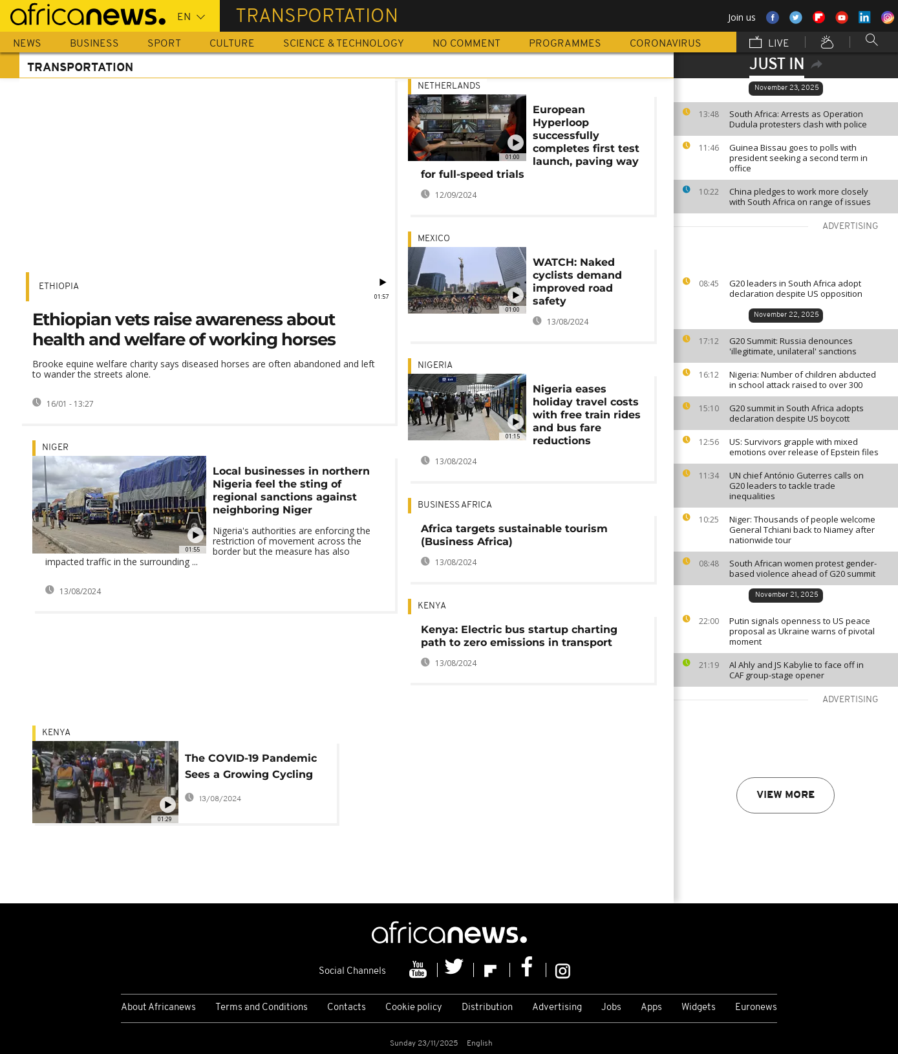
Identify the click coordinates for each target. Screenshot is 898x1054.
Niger (55, 448)
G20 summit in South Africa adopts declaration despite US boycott (796, 413)
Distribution (487, 1008)
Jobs (611, 1008)
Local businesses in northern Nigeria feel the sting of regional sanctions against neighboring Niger (291, 490)
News (27, 44)
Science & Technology (343, 44)
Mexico (434, 239)
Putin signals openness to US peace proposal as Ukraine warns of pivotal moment (802, 631)
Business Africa (455, 505)
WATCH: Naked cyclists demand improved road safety (577, 281)
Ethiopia (59, 287)
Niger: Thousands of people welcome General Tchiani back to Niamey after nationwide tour (802, 529)
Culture (232, 44)
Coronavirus (665, 44)
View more (785, 795)
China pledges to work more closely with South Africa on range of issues (800, 196)
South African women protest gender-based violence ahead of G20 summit (803, 568)
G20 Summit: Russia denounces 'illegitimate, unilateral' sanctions (793, 346)
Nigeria (435, 366)
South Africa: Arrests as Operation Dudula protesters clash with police (798, 119)
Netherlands (449, 86)
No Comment (466, 44)
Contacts (346, 1008)
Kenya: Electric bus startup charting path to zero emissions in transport (519, 636)
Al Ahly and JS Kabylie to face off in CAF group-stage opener (796, 670)
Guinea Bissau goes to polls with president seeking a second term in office (798, 157)
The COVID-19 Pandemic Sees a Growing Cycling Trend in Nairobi (251, 768)
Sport (164, 44)
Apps (651, 1008)
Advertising (557, 1008)
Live (769, 43)
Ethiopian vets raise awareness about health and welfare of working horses (184, 329)
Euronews (756, 1008)
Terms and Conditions (261, 1008)
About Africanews (158, 1008)
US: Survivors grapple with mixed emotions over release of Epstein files (804, 446)
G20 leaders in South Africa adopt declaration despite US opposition (795, 288)
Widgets (698, 1008)
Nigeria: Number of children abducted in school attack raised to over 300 (802, 379)
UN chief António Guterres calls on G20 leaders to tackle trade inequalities (796, 485)
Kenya (432, 606)
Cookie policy (413, 1008)
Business (94, 44)
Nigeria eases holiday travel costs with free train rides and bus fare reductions (587, 415)
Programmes (565, 44)
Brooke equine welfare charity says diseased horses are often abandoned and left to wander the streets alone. (203, 369)
